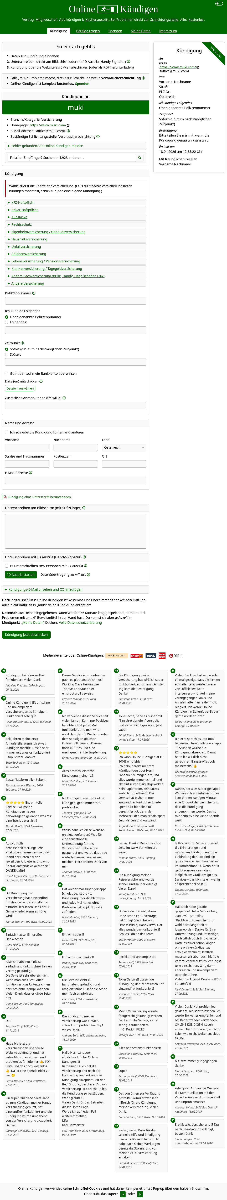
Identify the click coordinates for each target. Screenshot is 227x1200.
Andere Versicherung (27, 283)
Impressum (168, 31)
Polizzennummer (18, 293)
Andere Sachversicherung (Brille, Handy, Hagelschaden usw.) (58, 276)
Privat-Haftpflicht (24, 209)
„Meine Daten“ (32, 622)
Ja (123, 1194)
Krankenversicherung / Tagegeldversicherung (46, 268)
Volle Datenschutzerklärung (80, 622)
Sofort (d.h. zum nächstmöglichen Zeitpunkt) (44, 349)
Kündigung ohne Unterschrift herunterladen (39, 497)
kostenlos (196, 19)
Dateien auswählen (20, 388)
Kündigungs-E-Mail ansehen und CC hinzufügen (45, 589)
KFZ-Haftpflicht (22, 202)
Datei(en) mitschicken (21, 381)
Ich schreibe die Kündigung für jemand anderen (47, 432)
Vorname (12, 439)
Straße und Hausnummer (24, 456)
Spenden (115, 31)
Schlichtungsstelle (164, 19)
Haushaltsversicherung (29, 239)
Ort (104, 456)
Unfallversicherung (26, 246)
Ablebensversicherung (28, 253)
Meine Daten (141, 31)
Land (106, 439)
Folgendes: (18, 322)
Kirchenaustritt (97, 19)
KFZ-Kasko (19, 217)
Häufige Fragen (88, 31)
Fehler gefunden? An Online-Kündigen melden (47, 145)
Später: (15, 354)
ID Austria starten (21, 574)
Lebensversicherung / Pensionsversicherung (45, 261)
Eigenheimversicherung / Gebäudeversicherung (48, 231)
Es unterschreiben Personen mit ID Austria (46, 566)
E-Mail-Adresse (16, 472)
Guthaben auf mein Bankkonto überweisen (43, 373)
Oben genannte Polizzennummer (35, 317)
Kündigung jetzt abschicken (26, 634)
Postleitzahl (62, 456)
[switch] (219, 3)
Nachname (62, 439)
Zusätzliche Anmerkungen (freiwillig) (33, 398)
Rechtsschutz (21, 224)
